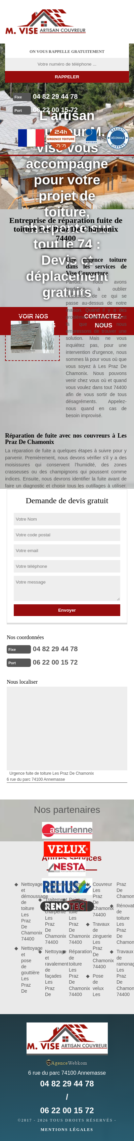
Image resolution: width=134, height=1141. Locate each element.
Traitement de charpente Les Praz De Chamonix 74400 (51, 921)
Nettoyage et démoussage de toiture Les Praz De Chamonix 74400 (27, 912)
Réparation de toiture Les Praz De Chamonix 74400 (75, 973)
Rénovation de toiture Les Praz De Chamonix (123, 924)
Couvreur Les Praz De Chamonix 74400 (99, 899)
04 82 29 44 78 (55, 96)
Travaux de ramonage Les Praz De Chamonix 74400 (123, 973)
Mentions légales (67, 1129)
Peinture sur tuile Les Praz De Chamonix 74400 (75, 921)
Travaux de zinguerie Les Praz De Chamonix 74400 (99, 945)
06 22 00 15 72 (55, 109)
